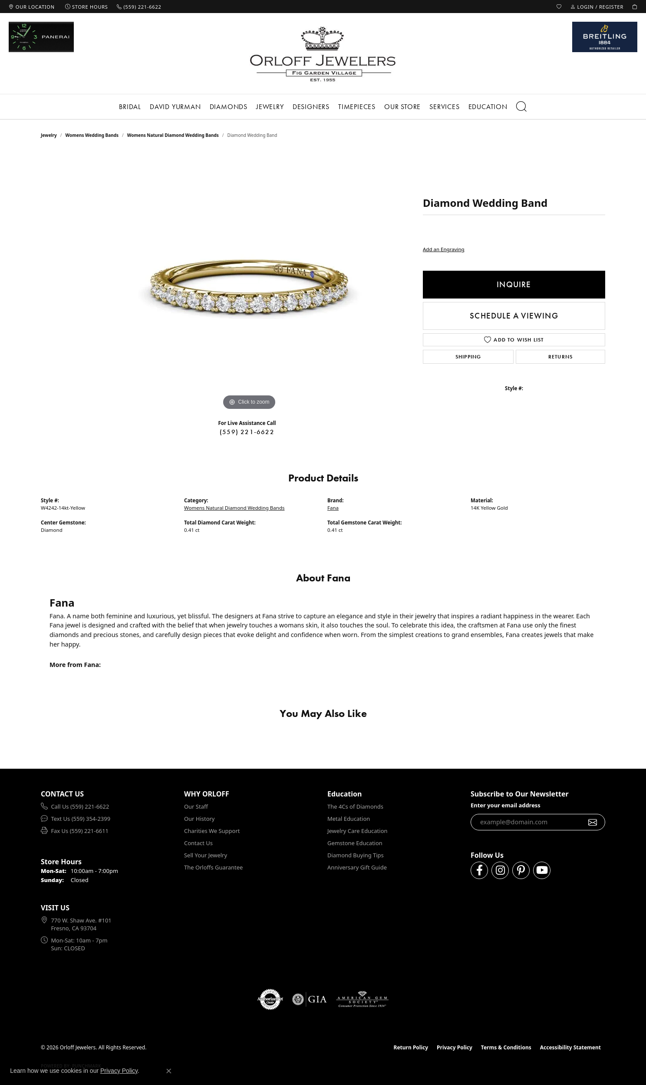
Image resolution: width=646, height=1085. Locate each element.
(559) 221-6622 (247, 432)
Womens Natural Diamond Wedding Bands (173, 135)
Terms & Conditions (506, 1047)
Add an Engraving (444, 249)
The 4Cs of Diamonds (355, 806)
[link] (32, 6)
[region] (249, 282)
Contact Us (198, 843)
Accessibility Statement (570, 1047)
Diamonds (228, 106)
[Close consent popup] (168, 1071)
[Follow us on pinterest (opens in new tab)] (521, 870)
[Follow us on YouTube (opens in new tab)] (541, 870)
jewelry (49, 135)
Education (488, 106)
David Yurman (175, 106)
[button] (559, 6)
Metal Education (348, 819)
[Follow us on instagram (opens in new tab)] (500, 870)
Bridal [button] (130, 106)
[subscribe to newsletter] (593, 822)
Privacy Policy (454, 1047)
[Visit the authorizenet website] (270, 999)
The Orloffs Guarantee (213, 867)
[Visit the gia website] (309, 999)
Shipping (468, 356)
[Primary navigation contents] (323, 106)
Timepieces (357, 106)
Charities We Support (212, 831)
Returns (560, 356)
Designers (311, 106)
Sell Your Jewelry (205, 855)
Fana (333, 507)
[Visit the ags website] (362, 999)
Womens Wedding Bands (92, 135)
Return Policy (411, 1047)
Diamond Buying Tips (355, 855)
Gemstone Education (354, 843)
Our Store (402, 106)
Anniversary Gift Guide (357, 867)
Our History (199, 819)
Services (444, 106)
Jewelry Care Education (357, 831)
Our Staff (196, 806)
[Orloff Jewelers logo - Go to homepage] (323, 53)
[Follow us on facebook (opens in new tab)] (479, 870)
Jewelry (270, 106)
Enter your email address (506, 805)
